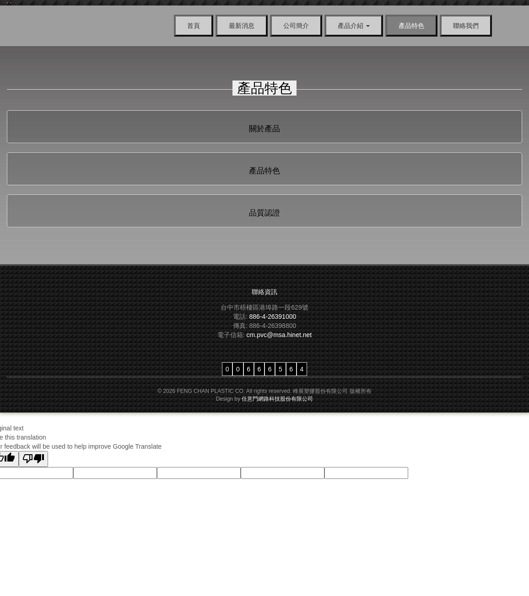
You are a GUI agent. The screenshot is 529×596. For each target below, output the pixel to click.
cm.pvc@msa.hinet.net (279, 334)
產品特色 (411, 25)
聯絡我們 (466, 25)
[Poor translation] (33, 459)
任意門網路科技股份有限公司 (277, 399)
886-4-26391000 (273, 316)
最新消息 (241, 25)
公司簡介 (296, 25)
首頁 (193, 25)
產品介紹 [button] (354, 25)
